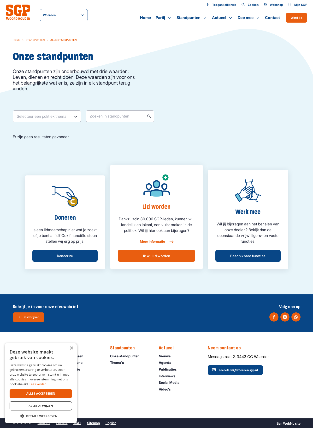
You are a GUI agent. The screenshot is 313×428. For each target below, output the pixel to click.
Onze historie (74, 362)
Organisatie (72, 369)
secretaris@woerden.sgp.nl (235, 370)
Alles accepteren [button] (40, 393)
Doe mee (249, 17)
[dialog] (41, 383)
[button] (41, 416)
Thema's (119, 362)
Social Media (171, 382)
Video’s (167, 389)
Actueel (222, 17)
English (111, 423)
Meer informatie (156, 241)
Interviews (169, 376)
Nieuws (167, 356)
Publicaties (170, 369)
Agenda (167, 362)
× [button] (71, 348)
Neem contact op (227, 348)
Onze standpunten (127, 356)
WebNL (288, 423)
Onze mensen (74, 356)
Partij (164, 17)
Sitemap (93, 423)
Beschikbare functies (248, 256)
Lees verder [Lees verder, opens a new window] (38, 384)
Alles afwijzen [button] (41, 406)
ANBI (77, 423)
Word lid (296, 17)
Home (145, 17)
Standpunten (192, 17)
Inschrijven (28, 317)
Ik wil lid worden (156, 256)
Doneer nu (65, 256)
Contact (272, 17)
